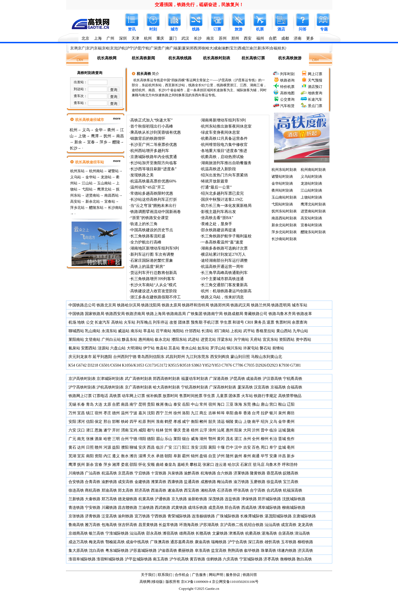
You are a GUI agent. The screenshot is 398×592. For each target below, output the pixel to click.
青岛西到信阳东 (150, 357)
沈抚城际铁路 (293, 499)
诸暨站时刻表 (282, 176)
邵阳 (133, 465)
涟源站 (103, 348)
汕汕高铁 (272, 525)
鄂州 (212, 439)
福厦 (177, 48)
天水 (151, 456)
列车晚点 (144, 322)
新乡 (291, 456)
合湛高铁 (286, 533)
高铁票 (115, 396)
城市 (174, 29)
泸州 (221, 456)
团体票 (184, 322)
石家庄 (246, 465)
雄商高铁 (187, 533)
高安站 (75, 201)
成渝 (217, 48)
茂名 (230, 439)
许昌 (282, 456)
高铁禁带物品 (289, 396)
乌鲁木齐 (273, 465)
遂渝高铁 (175, 490)
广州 (110, 38)
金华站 (90, 177)
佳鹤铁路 (214, 559)
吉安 (247, 447)
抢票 (198, 396)
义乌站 (75, 177)
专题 (324, 29)
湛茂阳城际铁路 (278, 516)
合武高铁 (274, 490)
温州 (125, 413)
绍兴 (264, 422)
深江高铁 (255, 542)
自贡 (212, 456)
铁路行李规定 (265, 396)
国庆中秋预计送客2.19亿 (222, 199)
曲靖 (160, 465)
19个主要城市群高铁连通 (222, 279)
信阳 (90, 422)
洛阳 (186, 413)
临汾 (273, 430)
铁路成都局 (233, 314)
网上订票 (315, 74)
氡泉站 (74, 348)
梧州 (195, 430)
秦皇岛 (170, 465)
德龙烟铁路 (127, 499)
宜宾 (81, 456)
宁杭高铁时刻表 (194, 387)
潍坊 (133, 456)
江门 (177, 447)
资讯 (132, 29)
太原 (107, 404)
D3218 (93, 365)
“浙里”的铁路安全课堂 (149, 218)
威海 (195, 439)
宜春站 (109, 201)
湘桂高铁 (208, 490)
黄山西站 (284, 331)
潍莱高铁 (158, 482)
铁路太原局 (171, 305)
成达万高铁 (78, 542)
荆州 (151, 422)
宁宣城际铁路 (251, 559)
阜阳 (230, 413)
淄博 (142, 456)
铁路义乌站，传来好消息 (222, 297)
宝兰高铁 (290, 482)
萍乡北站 (77, 207)
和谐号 (238, 322)
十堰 (221, 447)
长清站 (207, 331)
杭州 (148, 38)
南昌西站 (111, 195)
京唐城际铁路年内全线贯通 (153, 157)
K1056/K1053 (133, 365)
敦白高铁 (304, 559)
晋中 (264, 430)
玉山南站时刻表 (284, 197)
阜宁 (273, 447)
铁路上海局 (156, 314)
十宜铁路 (158, 473)
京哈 (105, 48)
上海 (98, 38)
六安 (72, 430)
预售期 (196, 322)
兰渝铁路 (146, 507)
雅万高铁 (92, 525)
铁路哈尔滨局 (128, 305)
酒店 (281, 29)
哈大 (209, 48)
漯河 (81, 422)
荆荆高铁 (235, 550)
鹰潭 (95, 136)
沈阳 (151, 413)
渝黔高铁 (191, 473)
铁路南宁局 (213, 314)
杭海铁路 (208, 473)
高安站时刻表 (311, 218)
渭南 (125, 430)
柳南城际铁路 (293, 507)
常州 (203, 404)
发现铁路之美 (142, 175)
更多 (310, 38)
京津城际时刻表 (110, 379)
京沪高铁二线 (231, 525)
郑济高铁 (142, 490)
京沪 (89, 48)
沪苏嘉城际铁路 (143, 550)
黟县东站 (129, 339)
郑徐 (201, 48)
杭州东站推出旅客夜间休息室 (226, 126)
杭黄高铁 (146, 499)
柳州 (264, 439)
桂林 (160, 430)
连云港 (221, 465)
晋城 (282, 439)
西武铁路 (162, 507)
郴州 (203, 422)
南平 (256, 422)
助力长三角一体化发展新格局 (226, 206)
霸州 (186, 456)
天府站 (256, 339)
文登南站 (92, 339)
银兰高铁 (96, 533)
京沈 (113, 48)
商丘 (203, 413)
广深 (153, 48)
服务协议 (233, 575)
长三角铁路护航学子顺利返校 (226, 236)
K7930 (284, 365)
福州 (260, 38)
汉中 (238, 447)
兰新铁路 (76, 499)
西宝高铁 (191, 490)
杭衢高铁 (253, 533)
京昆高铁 (125, 473)
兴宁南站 (241, 339)
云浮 (203, 430)
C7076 (227, 365)
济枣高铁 (271, 559)
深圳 (123, 38)
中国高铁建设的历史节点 (151, 230)
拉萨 (264, 413)
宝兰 (233, 48)
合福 (273, 48)
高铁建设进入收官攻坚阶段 (153, 291)
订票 (217, 29)
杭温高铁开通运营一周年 (222, 267)
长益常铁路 (168, 525)
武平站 (249, 331)
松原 (142, 422)
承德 (160, 456)
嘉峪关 (183, 465)
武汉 (185, 38)
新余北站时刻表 (284, 225)
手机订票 (211, 322)
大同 (247, 430)
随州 (230, 456)
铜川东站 (234, 348)
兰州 (168, 413)
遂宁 (107, 430)
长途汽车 (315, 99)
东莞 (247, 404)
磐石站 (265, 348)
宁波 (133, 413)
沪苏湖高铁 (209, 525)
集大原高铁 (78, 550)
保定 (98, 422)
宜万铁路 (142, 516)
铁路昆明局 (281, 305)
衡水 (125, 456)
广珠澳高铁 (159, 542)
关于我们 (148, 575)
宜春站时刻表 (311, 225)
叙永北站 (162, 339)
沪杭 (121, 48)
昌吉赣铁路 (127, 507)
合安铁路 (76, 482)
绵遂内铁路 (286, 550)
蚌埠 (221, 413)
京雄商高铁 (78, 533)
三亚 (230, 404)
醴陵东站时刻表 (313, 232)
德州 (116, 413)
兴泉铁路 (175, 473)
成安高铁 (125, 482)
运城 (282, 430)
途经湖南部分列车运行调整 (224, 260)
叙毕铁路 (252, 550)
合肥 (273, 38)
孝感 (177, 422)
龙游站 (106, 177)
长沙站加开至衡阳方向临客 (153, 163)
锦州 (195, 456)
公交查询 (287, 99)
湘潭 (116, 465)
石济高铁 (224, 490)
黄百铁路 (197, 559)
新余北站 (92, 201)
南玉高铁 (160, 559)
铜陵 (230, 422)
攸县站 (162, 348)
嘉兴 (142, 413)
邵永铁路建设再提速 (218, 230)
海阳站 (178, 331)
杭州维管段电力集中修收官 (224, 145)
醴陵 (116, 142)
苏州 (223, 38)
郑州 (235, 38)
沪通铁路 (162, 499)
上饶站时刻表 (311, 197)
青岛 (90, 404)
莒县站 (174, 348)
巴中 (230, 447)
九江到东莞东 (197, 357)
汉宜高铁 (261, 387)
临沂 (160, 447)
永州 (247, 439)
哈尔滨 (233, 465)
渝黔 (225, 48)
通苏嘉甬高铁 (182, 542)
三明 (116, 439)
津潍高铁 (236, 533)
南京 (210, 38)
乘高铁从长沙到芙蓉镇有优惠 (155, 132)
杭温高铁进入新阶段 (218, 169)
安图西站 (89, 348)
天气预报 (315, 80)
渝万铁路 (241, 482)
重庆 (160, 38)
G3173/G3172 (156, 365)
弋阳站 (87, 189)
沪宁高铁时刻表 (82, 387)
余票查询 (299, 322)
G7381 (295, 365)
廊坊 (291, 413)
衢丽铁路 (186, 550)
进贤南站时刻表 (313, 211)
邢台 (107, 422)
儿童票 (222, 396)
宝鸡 (133, 430)
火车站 (129, 322)
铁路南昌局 (176, 314)
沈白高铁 (96, 550)
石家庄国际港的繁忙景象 (151, 260)
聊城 (133, 447)
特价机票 (287, 87)
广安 (168, 447)
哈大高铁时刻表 (166, 387)
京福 (97, 48)
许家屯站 (251, 348)
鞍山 (282, 404)
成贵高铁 (216, 507)
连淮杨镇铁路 (203, 516)
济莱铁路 (241, 473)
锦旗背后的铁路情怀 (147, 138)
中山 (195, 404)
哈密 (107, 439)
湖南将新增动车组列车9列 (223, 120)
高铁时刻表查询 (89, 73)
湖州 (203, 439)
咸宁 (186, 422)
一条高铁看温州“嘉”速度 (222, 242)
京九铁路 (179, 499)
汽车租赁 (287, 106)
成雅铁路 (208, 482)
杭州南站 (96, 171)
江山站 (87, 183)
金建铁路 (142, 482)
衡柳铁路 (288, 559)
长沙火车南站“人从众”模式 (153, 285)
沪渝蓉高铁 (167, 550)
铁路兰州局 (260, 305)
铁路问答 (250, 575)
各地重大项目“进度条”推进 (224, 151)
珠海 (238, 404)
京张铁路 (76, 516)
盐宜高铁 (219, 550)
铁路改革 (304, 314)
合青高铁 (92, 482)
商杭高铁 (92, 490)
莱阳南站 (76, 339)
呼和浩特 (290, 465)
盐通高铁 (191, 482)
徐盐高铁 (274, 482)
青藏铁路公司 (255, 314)
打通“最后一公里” (216, 187)
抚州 (107, 136)
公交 (90, 322)
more (117, 118)
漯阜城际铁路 (269, 507)
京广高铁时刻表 (138, 387)
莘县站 (149, 331)
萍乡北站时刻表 (284, 232)
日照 (90, 447)
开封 (116, 430)
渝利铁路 (125, 516)
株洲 (159, 404)
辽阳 (291, 404)
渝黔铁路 (109, 482)
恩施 (98, 430)
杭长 (281, 48)
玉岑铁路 (288, 542)
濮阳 (125, 447)
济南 (297, 38)
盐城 (282, 447)
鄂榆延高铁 (115, 542)
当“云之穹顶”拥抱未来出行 (153, 206)
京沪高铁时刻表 (82, 379)
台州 (125, 439)
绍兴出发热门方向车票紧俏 (224, 175)
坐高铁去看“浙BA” (217, 218)
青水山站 (189, 348)
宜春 (91, 142)
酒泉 (98, 439)
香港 (247, 413)
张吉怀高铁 (127, 525)
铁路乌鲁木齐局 (282, 314)
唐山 (264, 404)
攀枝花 (195, 465)
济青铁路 (92, 516)
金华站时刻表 (282, 183)
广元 (72, 439)
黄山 (238, 422)
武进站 (193, 339)
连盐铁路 (232, 499)
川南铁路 (76, 473)
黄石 (72, 447)
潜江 (90, 430)
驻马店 (259, 465)
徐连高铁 (76, 490)
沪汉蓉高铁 (272, 379)
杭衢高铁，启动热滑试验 (222, 157)
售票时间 (283, 322)
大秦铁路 (92, 499)
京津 (73, 48)
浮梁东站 (224, 339)
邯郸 (116, 422)
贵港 (186, 430)
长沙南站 (115, 207)
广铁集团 (194, 314)
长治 (273, 439)
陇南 (291, 430)
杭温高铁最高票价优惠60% (153, 181)
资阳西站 (287, 339)
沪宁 (129, 48)
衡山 (168, 404)
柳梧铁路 (305, 542)
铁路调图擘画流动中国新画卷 (155, 212)
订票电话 (100, 396)
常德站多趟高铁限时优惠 (151, 193)
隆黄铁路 (257, 473)
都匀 (151, 430)
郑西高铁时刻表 (166, 379)
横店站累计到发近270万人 (223, 254)
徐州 (176, 413)
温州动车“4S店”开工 (147, 187)
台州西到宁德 (124, 357)
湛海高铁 (269, 533)
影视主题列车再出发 (218, 212)
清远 (221, 422)
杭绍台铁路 (253, 525)
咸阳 (142, 430)
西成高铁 (249, 507)
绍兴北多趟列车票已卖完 (222, 193)
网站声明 (216, 575)
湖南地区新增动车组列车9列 (154, 248)
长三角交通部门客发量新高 (224, 285)
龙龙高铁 (305, 525)
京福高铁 (278, 387)
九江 (195, 413)
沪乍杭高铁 (179, 559)
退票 (270, 322)
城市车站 (299, 305)
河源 (107, 447)
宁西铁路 (158, 516)
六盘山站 (118, 348)
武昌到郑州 (175, 357)
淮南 (160, 422)
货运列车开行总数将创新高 (153, 273)
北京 (85, 38)
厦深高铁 (245, 387)
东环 (265, 48)
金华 (99, 130)
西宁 (160, 413)
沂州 (256, 430)
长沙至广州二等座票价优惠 (153, 145)
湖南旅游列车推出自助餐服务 (226, 163)
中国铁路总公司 (82, 305)
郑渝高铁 (109, 490)
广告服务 (199, 575)
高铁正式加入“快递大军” (151, 120)
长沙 (198, 38)
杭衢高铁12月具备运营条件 (224, 138)
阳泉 (238, 430)
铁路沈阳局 (151, 305)
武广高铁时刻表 (138, 379)
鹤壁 (168, 422)
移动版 (157, 582)
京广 (81, 48)
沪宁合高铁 (237, 542)
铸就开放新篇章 (214, 181)
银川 (273, 413)
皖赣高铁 (290, 473)
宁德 (133, 439)
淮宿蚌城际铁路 (110, 559)
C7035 (249, 365)
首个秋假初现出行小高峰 (151, 126)
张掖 (90, 439)
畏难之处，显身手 (216, 224)
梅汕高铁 (224, 482)
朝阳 (168, 456)
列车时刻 (287, 74)
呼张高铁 (241, 490)
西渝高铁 (158, 490)
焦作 (291, 439)
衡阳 (195, 422)
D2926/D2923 (266, 365)
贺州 (168, 430)
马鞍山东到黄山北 (266, 357)
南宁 (133, 404)
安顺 (151, 465)
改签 (173, 322)
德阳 (151, 439)
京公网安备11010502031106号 (235, 582)
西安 (248, 38)
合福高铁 (294, 387)
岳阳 (186, 404)
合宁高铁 (257, 490)
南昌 (120, 136)
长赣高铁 (203, 533)
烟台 (186, 439)
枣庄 (107, 413)
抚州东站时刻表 (284, 211)
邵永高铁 (154, 533)
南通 (256, 456)
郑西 (193, 48)
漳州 (212, 430)
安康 (273, 456)
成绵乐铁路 (197, 507)
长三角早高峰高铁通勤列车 (224, 273)
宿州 (212, 404)
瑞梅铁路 (219, 542)
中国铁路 (76, 314)
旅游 (238, 29)
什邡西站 (193, 331)
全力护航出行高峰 (145, 242)
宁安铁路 (92, 507)
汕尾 (221, 430)
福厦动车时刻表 (194, 379)
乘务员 (260, 322)
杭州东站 (77, 171)
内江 (107, 456)
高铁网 (145, 582)
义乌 (86, 130)
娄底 (125, 465)
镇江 (90, 413)
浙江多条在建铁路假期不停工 (155, 297)
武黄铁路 (179, 507)
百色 (256, 447)
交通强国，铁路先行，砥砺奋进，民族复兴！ (199, 4)
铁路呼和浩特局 (195, 305)
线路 (196, 29)
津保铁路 (249, 499)
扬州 (238, 456)
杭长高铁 (144, 74)
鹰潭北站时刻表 (313, 204)
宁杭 (145, 48)
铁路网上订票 (80, 396)
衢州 (111, 130)
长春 (81, 404)
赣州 (98, 447)
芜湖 (72, 456)
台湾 (256, 413)
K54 (72, 365)
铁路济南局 (135, 314)
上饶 (82, 136)
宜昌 (81, 413)
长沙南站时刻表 (284, 239)
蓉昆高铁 (274, 473)
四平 (133, 422)
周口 (264, 447)
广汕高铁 (92, 473)
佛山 (256, 404)
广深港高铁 (219, 379)
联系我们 (165, 575)
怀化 (142, 465)
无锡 (72, 404)
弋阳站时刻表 (282, 204)
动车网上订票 (133, 396)
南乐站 (136, 331)
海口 (221, 404)
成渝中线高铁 (137, 542)
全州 (256, 439)
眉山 (160, 439)
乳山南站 (92, 331)
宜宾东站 (270, 339)
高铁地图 (287, 93)
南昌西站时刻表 (284, 218)
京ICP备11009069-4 (196, 582)
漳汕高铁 (302, 533)
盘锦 (203, 456)
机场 (72, 322)
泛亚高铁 (109, 516)
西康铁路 (175, 482)
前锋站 (278, 348)
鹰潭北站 (104, 189)
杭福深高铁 (292, 490)
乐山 (168, 439)
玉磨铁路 (257, 482)
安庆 (142, 447)
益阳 (116, 447)
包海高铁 (109, 525)
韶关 (212, 422)
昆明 (142, 404)
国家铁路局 (94, 314)
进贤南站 (92, 195)
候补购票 (154, 396)
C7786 (238, 365)
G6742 (81, 365)
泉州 (282, 413)
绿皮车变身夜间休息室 (220, 132)
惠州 (230, 430)
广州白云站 (111, 339)
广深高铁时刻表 (222, 387)
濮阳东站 (179, 339)
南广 (169, 48)
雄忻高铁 (272, 542)
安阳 (72, 422)
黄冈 (221, 439)
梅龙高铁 (96, 542)
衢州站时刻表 (282, 190)
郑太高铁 (125, 490)
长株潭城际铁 (251, 516)
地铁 (81, 322)
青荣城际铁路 (179, 516)
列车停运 (160, 322)
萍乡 (103, 142)
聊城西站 (76, 331)
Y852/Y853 (211, 365)
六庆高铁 (230, 559)
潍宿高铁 (170, 533)
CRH (249, 322)
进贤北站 (208, 339)
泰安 (177, 404)
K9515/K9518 (179, 365)
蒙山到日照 (240, 357)
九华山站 (300, 331)
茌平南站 (163, 331)
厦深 (185, 48)
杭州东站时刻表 (284, 169)
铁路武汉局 (240, 305)
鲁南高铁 (76, 525)
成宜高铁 (288, 525)
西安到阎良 (220, 357)
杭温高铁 (109, 473)
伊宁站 (149, 348)
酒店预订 (315, 87)
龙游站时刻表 (311, 183)
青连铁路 (76, 507)
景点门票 (315, 106)
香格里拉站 (265, 331)
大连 (98, 404)
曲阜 (238, 413)
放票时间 (170, 396)
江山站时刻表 (311, 190)
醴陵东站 (96, 207)
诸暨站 (113, 171)
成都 (285, 38)
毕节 (264, 456)
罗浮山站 (218, 348)
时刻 (153, 29)
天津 (135, 38)
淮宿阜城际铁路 (82, 559)
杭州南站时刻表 (313, 169)
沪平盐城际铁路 (138, 559)
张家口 (208, 465)
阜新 (177, 456)
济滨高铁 (305, 550)
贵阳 (151, 404)
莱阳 (177, 439)
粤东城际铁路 (117, 550)
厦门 (173, 38)
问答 (302, 29)
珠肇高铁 (268, 550)
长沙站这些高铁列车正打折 (153, 199)
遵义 (116, 456)
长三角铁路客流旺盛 (147, 236)
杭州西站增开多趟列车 (149, 151)
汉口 (81, 430)
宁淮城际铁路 (117, 533)
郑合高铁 (232, 507)
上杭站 (236, 331)
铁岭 (125, 422)
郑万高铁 (109, 499)
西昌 (151, 447)
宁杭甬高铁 (292, 379)
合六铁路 (224, 473)
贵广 (161, 48)
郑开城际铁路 (269, 499)
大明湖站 (134, 348)
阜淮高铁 (202, 550)
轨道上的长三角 (144, 224)
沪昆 (137, 48)
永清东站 (109, 331)
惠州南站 (146, 339)
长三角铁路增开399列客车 (152, 279)
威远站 (124, 331)
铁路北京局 (106, 305)
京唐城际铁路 (304, 516)
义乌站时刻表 (311, 176)
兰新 (257, 48)
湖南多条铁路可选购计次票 (224, 248)
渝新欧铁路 (197, 499)
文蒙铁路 (220, 533)
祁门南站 (222, 331)
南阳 (90, 456)
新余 (78, 142)
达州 (81, 447)
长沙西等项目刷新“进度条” (153, 169)
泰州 (247, 456)
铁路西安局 (115, 314)
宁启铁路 (142, 473)
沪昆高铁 (237, 379)
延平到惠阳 (102, 357)
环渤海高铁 (189, 525)
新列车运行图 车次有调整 (152, 254)
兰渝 (249, 48)
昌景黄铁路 (148, 525)
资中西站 (303, 339)
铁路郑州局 (220, 305)
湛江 (238, 439)
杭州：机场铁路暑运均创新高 (226, 291)
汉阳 (203, 447)
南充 (81, 439)
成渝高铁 (254, 379)
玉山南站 (104, 183)
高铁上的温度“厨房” (147, 267)
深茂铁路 (216, 499)
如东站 (203, 348)
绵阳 (142, 439)
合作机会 (182, 575)
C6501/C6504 (110, 365)
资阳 (98, 456)
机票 (260, 29)
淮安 (195, 447)
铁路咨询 (287, 80)
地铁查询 (315, 93)
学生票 (226, 322)
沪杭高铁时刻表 (110, 387)
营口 (273, 404)
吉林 (212, 413)
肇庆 (177, 430)
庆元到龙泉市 (80, 357)
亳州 (291, 447)
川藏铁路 (109, 507)
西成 (241, 48)
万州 (72, 413)
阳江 (186, 447)
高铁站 (117, 322)
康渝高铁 (202, 542)
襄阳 (212, 447)
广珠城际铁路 (227, 516)
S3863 (196, 365)
